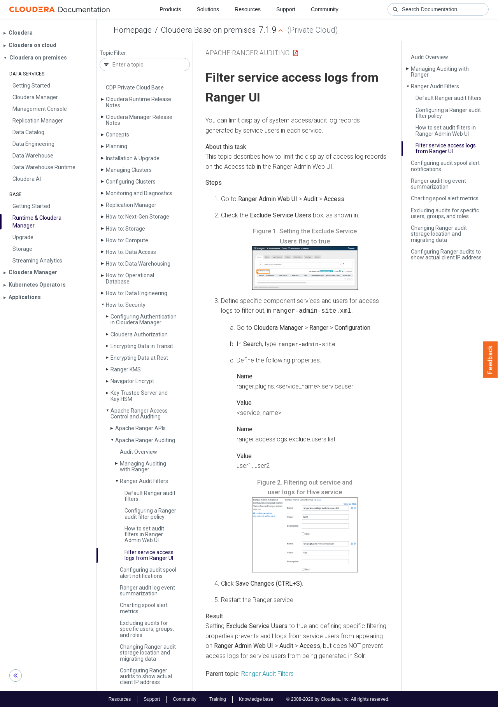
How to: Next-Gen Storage (137, 217)
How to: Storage (125, 229)
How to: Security (126, 305)
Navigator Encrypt (132, 381)
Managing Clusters (129, 170)
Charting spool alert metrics (144, 608)
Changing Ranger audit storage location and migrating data (148, 653)
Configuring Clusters (131, 181)
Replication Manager (131, 205)
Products (170, 9)
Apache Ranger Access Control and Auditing (139, 414)
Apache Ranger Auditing (145, 440)
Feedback (490, 359)
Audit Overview (138, 452)
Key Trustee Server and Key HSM (139, 396)
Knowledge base (256, 698)
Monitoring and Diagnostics (139, 193)
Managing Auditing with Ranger (143, 466)
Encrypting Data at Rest (139, 358)
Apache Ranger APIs (140, 428)
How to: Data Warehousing (138, 264)
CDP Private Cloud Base (135, 87)
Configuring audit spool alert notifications (148, 573)
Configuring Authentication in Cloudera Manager (143, 319)
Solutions (207, 9)
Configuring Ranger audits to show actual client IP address (146, 676)
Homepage (133, 30)
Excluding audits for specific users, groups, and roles (147, 629)
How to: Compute (127, 240)
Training (217, 698)
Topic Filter (113, 53)
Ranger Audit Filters (144, 481)
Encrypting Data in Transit (141, 346)
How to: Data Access (131, 252)
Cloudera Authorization (139, 334)
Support (285, 9)
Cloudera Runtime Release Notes (138, 102)
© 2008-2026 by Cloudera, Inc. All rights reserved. (338, 698)
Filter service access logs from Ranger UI (149, 555)
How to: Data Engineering (136, 293)
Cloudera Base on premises (208, 30)
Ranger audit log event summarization (147, 590)
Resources (248, 9)
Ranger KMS (125, 369)
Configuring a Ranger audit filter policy (150, 514)
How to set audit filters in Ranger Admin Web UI (144, 534)
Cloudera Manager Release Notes (139, 120)
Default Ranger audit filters (149, 496)
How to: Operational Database (130, 278)
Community (324, 9)
